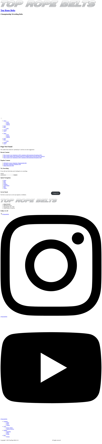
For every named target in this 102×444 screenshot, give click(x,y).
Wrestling (8, 431)
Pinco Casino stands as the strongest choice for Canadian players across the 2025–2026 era (24, 156)
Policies (8, 124)
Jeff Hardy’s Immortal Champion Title (12, 164)
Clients (5, 188)
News (4, 126)
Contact (5, 129)
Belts (4, 127)
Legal (4, 426)
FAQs (7, 122)
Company (5, 421)
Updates (5, 430)
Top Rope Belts (8, 10)
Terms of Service (10, 429)
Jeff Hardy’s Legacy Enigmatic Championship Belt (15, 163)
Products (5, 184)
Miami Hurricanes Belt (8, 165)
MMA (7, 432)
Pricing (7, 123)
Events (7, 434)
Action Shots (6, 185)
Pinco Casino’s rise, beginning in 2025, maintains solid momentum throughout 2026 (22, 155)
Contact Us (56, 193)
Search (2, 173)
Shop (7, 128)
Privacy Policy (9, 427)
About (4, 120)
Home (4, 180)
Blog (4, 181)
